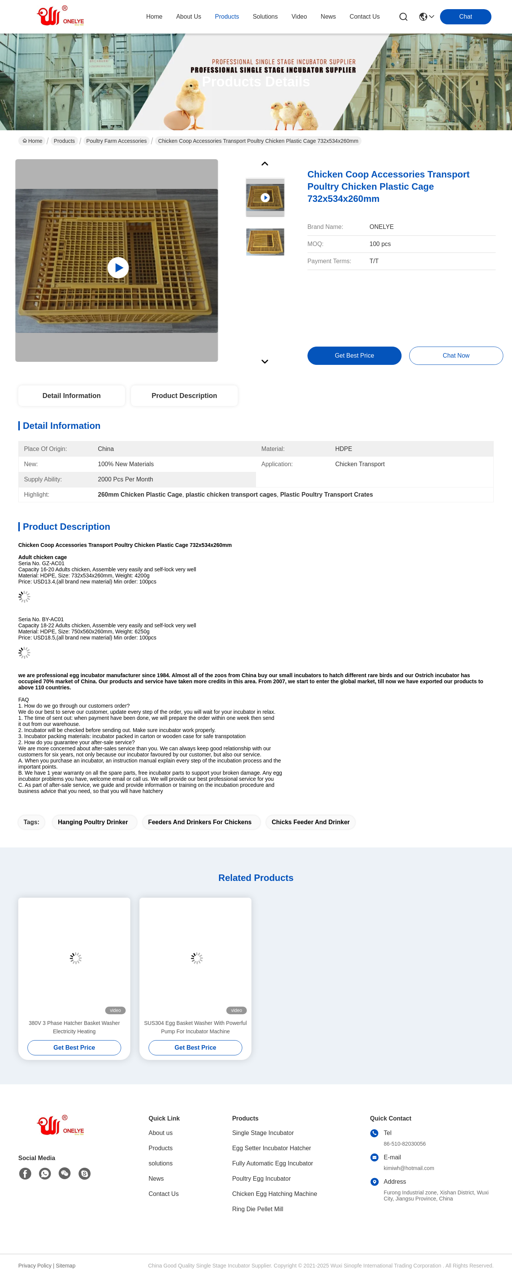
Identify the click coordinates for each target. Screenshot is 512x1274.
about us (188, 16)
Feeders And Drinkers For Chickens (200, 822)
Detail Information (71, 396)
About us (161, 1133)
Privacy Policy (34, 1266)
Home (154, 16)
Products (64, 141)
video (299, 16)
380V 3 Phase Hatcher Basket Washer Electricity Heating (74, 1027)
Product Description (184, 396)
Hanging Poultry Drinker (93, 822)
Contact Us (164, 1194)
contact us (365, 16)
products (227, 16)
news (328, 16)
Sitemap (65, 1266)
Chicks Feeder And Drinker (311, 822)
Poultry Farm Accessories (116, 141)
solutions (265, 16)
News (156, 1178)
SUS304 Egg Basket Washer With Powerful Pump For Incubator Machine (195, 1027)
